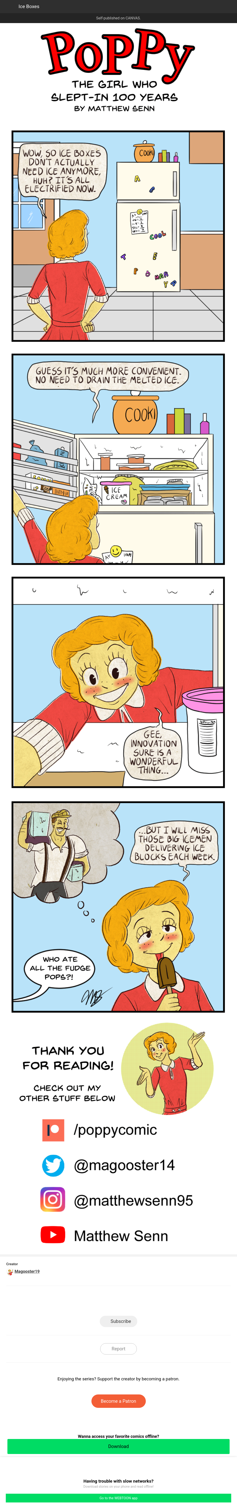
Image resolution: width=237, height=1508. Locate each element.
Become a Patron (118, 1401)
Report (118, 1349)
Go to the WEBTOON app (118, 1498)
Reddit (160, 1302)
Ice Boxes (29, 6)
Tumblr (139, 1302)
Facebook (98, 1302)
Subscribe (121, 1321)
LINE (77, 1302)
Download (118, 1446)
